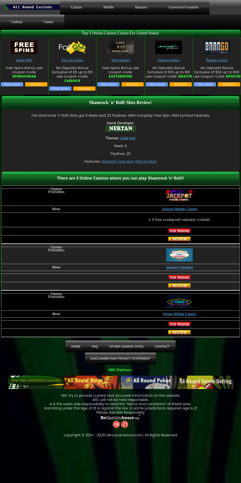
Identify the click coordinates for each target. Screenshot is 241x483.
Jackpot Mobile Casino (179, 209)
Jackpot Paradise (179, 267)
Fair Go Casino (72, 60)
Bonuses (141, 7)
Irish (132, 138)
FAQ (95, 346)
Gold (124, 138)
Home (75, 346)
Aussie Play (24, 60)
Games (48, 22)
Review (36, 84)
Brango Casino (217, 60)
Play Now (12, 84)
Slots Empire (120, 60)
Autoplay (109, 161)
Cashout (16, 22)
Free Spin (126, 161)
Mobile (108, 7)
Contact (162, 346)
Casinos (76, 7)
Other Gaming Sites (126, 346)
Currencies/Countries (183, 7)
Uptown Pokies (169, 60)
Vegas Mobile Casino (179, 314)
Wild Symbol (145, 161)
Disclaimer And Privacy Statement (120, 358)
